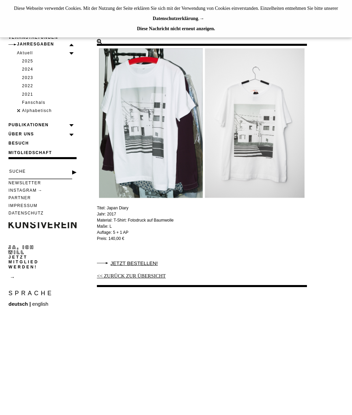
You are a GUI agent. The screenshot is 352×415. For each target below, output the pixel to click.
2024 (27, 69)
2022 (27, 85)
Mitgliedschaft (30, 152)
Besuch (18, 143)
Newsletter (24, 183)
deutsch (18, 304)
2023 (27, 77)
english (40, 304)
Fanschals (33, 102)
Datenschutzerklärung (175, 18)
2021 (27, 94)
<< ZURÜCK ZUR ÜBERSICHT (131, 276)
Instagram (22, 190)
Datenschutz (26, 213)
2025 (27, 61)
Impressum (22, 205)
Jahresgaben (35, 44)
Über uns (21, 134)
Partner (19, 197)
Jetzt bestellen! (134, 263)
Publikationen (28, 124)
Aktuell (25, 53)
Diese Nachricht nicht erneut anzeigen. (176, 28)
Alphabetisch (37, 110)
